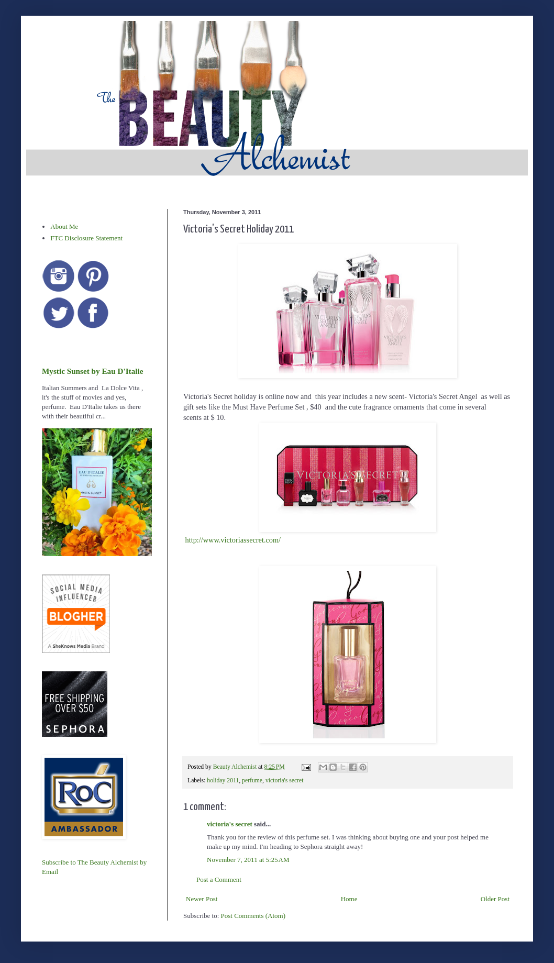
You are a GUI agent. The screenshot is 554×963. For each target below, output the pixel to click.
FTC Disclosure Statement (86, 238)
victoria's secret (284, 780)
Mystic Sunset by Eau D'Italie (92, 371)
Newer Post (201, 899)
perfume (252, 780)
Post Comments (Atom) (253, 916)
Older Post (495, 899)
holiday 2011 (223, 780)
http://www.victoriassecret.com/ (233, 540)
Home (349, 899)
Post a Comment (218, 879)
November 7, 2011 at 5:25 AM (248, 860)
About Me (64, 226)
